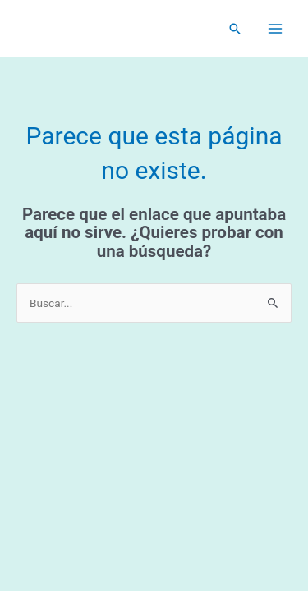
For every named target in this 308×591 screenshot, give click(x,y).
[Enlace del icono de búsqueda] (235, 28)
